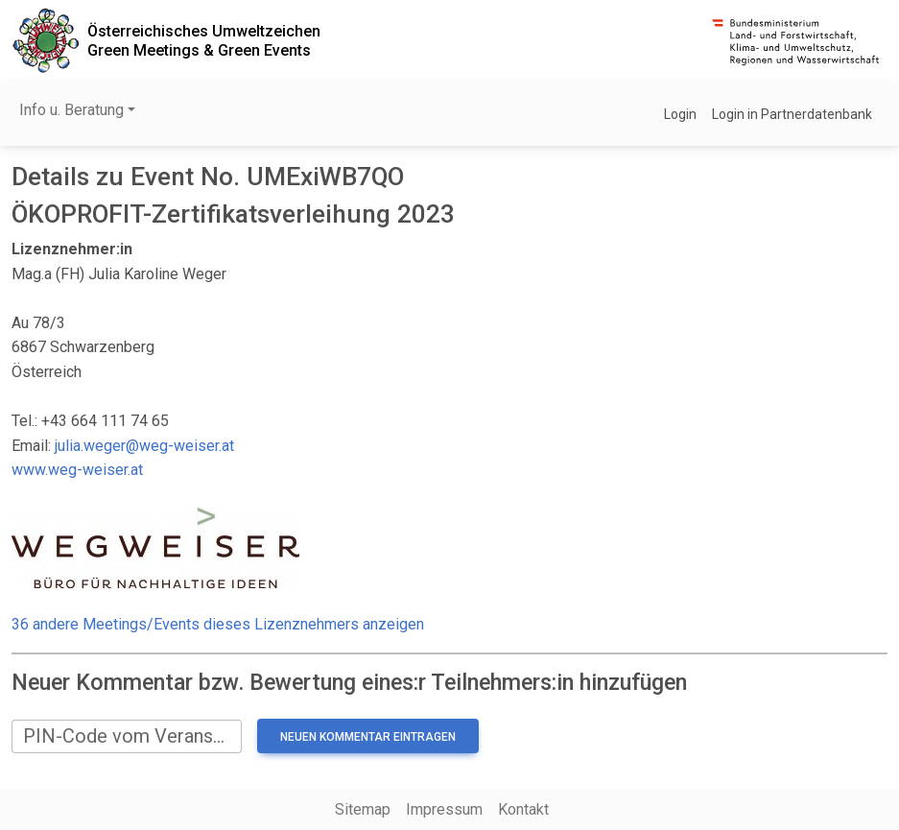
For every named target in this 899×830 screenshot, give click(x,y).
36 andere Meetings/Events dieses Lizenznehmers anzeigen (218, 624)
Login (680, 114)
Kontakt (523, 809)
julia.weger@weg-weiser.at (144, 446)
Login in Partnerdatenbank (792, 114)
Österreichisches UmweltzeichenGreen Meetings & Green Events (203, 40)
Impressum (444, 809)
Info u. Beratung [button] (71, 110)
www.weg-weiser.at (77, 470)
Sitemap (362, 809)
